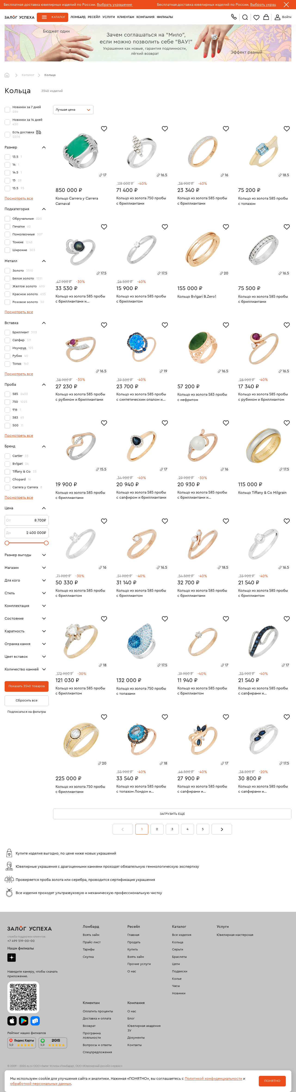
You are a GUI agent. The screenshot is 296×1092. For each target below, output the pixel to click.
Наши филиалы (20, 948)
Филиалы (165, 17)
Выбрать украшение (115, 4)
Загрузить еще (172, 814)
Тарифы (89, 949)
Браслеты (179, 957)
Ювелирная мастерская (235, 935)
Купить (132, 949)
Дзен (11, 957)
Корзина (266, 17)
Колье (177, 978)
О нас (131, 971)
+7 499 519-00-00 (21, 941)
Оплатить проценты (98, 1011)
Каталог (58, 17)
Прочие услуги (139, 964)
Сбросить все (26, 700)
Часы (176, 986)
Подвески (179, 971)
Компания (145, 17)
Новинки (178, 993)
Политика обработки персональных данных (35, 1084)
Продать (133, 942)
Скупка (88, 957)
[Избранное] (104, 128)
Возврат (89, 1026)
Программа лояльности (92, 1036)
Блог (131, 1018)
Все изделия (181, 935)
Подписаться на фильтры (26, 711)
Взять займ (91, 935)
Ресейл (94, 17)
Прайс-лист (92, 942)
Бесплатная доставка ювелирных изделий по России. (50, 4)
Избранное (256, 17)
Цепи (176, 964)
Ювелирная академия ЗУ (143, 1028)
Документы (136, 1037)
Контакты (134, 1045)
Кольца (177, 942)
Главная (8, 75)
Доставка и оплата (97, 1018)
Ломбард (78, 17)
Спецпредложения (97, 1052)
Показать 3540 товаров (27, 686)
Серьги (177, 949)
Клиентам (125, 17)
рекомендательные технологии (94, 1073)
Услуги (108, 17)
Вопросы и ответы (97, 1045)
